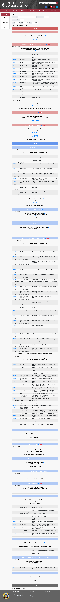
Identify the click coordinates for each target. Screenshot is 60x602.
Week (5, 17)
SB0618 (14, 333)
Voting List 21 (35, 136)
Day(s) (5, 14)
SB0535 (14, 533)
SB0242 (14, 398)
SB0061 (14, 393)
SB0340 (14, 168)
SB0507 (14, 530)
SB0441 (14, 315)
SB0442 (14, 375)
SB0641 (14, 344)
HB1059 (14, 53)
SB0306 (14, 163)
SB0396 (14, 291)
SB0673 (14, 348)
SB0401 (14, 310)
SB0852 (14, 320)
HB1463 (14, 79)
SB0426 (14, 325)
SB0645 (14, 415)
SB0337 (14, 186)
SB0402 (14, 524)
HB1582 (14, 82)
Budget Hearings (40, 16)
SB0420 (14, 178)
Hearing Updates (16, 19)
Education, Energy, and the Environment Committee (33, 44)
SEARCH (55, 10)
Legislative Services (49, 0)
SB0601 (14, 413)
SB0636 (14, 378)
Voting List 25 (35, 105)
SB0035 (14, 256)
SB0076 (14, 286)
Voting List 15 (35, 132)
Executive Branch (17, 593)
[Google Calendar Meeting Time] (35, 38)
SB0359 (14, 521)
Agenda (35, 231)
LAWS (34, 10)
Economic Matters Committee (34, 209)
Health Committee (33, 444)
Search (41, 3)
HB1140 (14, 92)
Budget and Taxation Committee (34, 32)
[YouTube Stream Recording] (48, 227)
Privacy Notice (32, 599)
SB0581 (14, 410)
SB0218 (14, 512)
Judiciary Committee (33, 483)
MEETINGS (18, 10)
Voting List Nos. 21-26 (34, 120)
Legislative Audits (55, 0)
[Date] (35, 23)
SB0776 (14, 387)
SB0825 (14, 418)
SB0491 (14, 173)
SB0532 (14, 158)
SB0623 (14, 338)
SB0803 (14, 251)
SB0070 (14, 506)
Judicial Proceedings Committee (33, 125)
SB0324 (14, 155)
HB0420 (14, 402)
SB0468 (14, 527)
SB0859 (14, 423)
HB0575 (14, 65)
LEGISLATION (24, 10)
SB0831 (14, 390)
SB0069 (14, 269)
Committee (15, 16)
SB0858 (14, 395)
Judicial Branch (16, 594)
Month (5, 19)
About (5, 27)
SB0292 (14, 518)
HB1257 (14, 86)
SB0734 (14, 191)
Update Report (5, 22)
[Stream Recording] (45, 35)
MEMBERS (5, 10)
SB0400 (14, 306)
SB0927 (14, 381)
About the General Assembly (35, 596)
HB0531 (14, 62)
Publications (5, 25)
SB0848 (14, 384)
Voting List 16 (35, 133)
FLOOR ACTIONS (41, 10)
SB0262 (14, 515)
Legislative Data (52, 593)
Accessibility (32, 597)
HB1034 (14, 71)
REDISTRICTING (49, 10)
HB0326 (14, 56)
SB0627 (14, 266)
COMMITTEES (11, 10)
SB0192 (14, 407)
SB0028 (14, 405)
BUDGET (30, 10)
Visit (30, 595)
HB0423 (14, 95)
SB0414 (14, 372)
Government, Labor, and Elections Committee (33, 238)
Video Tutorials (32, 600)
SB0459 (14, 328)
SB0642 (14, 246)
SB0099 (14, 509)
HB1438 (14, 76)
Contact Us (32, 594)
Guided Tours (32, 593)
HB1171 (14, 89)
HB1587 (14, 567)
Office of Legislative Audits (18, 597)
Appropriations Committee (34, 147)
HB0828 (14, 59)
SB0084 (14, 279)
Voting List (35, 491)
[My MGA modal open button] (54, 7)
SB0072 (14, 261)
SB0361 (14, 283)
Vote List (35, 39)
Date (22, 22)
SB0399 (14, 301)
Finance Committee (33, 112)
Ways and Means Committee (34, 496)
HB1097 (14, 73)
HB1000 (14, 68)
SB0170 (14, 181)
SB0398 (14, 296)
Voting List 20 (35, 135)
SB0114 (14, 274)
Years (14, 22)
